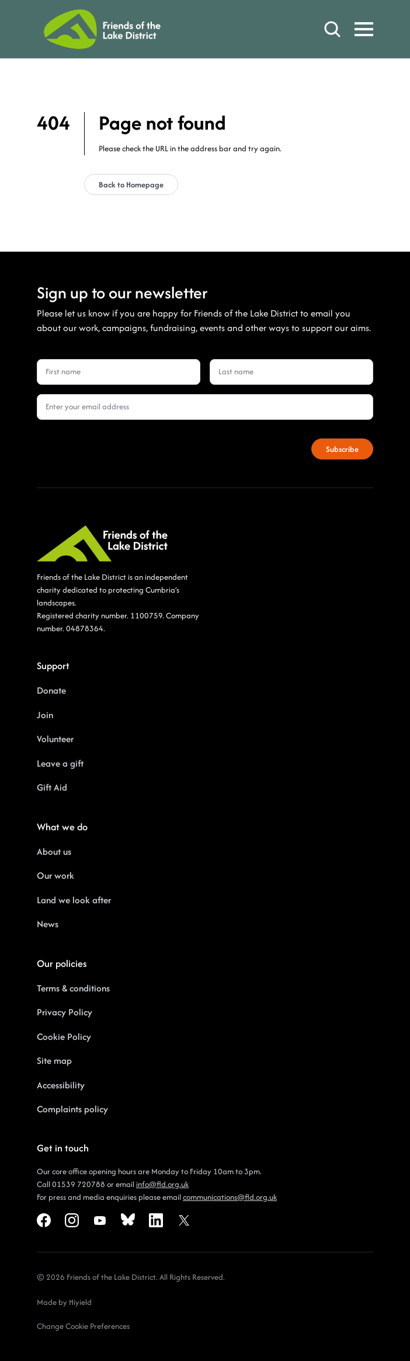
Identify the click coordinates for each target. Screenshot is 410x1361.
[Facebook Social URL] (44, 1220)
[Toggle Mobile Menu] (364, 29)
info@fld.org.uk (162, 1184)
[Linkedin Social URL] (156, 1220)
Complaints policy (72, 1109)
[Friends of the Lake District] (102, 29)
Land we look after (74, 900)
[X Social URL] (184, 1220)
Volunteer (55, 739)
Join (45, 715)
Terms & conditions (73, 988)
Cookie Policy (64, 1036)
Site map (54, 1060)
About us (54, 851)
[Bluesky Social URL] (128, 1220)
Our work (55, 875)
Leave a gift (60, 763)
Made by (53, 1302)
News (47, 924)
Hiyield (80, 1302)
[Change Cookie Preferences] (83, 1326)
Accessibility (61, 1085)
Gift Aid (52, 787)
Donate (51, 690)
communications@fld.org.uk (230, 1197)
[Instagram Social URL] (72, 1220)
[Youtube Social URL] (100, 1220)
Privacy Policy (64, 1012)
